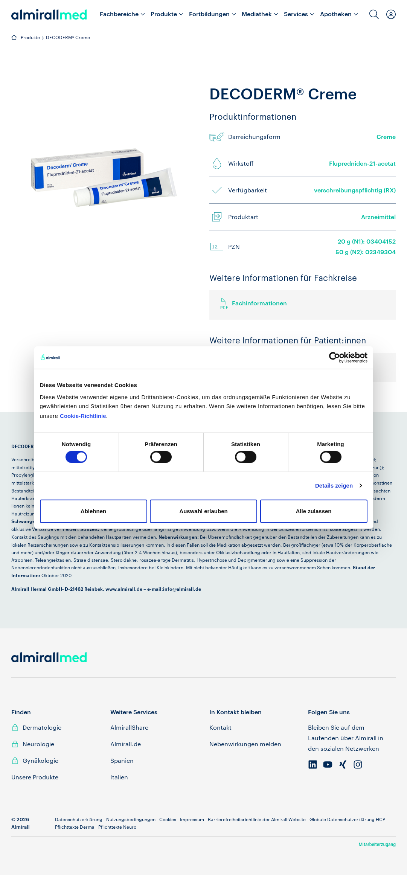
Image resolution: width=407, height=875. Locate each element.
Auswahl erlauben (203, 511)
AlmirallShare (129, 727)
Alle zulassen (313, 511)
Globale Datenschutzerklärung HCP (347, 819)
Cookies (167, 819)
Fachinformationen (259, 302)
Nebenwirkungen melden (245, 743)
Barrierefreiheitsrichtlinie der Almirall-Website (257, 819)
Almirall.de (125, 743)
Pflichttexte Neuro (117, 826)
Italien (119, 776)
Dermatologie (42, 727)
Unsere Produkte (34, 776)
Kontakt (220, 727)
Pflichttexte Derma (75, 826)
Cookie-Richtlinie (83, 415)
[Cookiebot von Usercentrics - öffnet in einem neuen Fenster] (334, 357)
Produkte (30, 37)
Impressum (192, 819)
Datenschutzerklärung (78, 819)
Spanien (122, 760)
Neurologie (38, 743)
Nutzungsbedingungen (130, 819)
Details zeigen (334, 485)
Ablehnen (93, 511)
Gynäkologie (40, 760)
